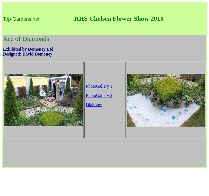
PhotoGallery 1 (99, 86)
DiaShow (94, 104)
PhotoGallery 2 (98, 95)
